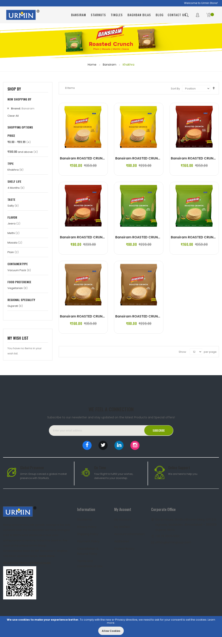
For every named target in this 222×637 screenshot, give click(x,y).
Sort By (175, 89)
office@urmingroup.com (173, 542)
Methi (13, 233)
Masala (14, 243)
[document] (111, 626)
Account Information (129, 534)
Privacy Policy (87, 527)
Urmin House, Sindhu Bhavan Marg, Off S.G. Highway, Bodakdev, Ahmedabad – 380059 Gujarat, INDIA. (186, 524)
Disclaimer (84, 519)
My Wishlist (122, 527)
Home (92, 64)
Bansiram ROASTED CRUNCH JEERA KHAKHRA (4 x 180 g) (106, 316)
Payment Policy (88, 541)
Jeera (13, 223)
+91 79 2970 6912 (167, 536)
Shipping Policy (87, 534)
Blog (160, 14)
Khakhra (15, 170)
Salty (13, 206)
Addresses (121, 541)
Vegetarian (17, 288)
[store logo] (22, 15)
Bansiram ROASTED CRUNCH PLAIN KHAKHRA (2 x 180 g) (161, 158)
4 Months (15, 188)
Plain (13, 252)
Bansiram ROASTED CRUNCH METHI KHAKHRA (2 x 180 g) (162, 237)
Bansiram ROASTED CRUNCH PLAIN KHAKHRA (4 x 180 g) (106, 158)
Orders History (124, 548)
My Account (123, 519)
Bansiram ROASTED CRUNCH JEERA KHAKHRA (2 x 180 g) (162, 316)
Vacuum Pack (19, 270)
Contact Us (177, 14)
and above (22, 152)
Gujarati (15, 306)
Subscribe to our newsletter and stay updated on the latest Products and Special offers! (111, 417)
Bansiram (110, 64)
